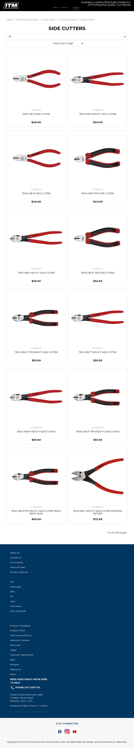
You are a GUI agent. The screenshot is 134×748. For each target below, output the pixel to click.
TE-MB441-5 (36, 110)
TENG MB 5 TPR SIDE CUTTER (97, 193)
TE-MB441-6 (36, 189)
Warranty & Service (19, 640)
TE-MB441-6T (97, 269)
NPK (12, 591)
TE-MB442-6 (97, 110)
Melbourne (15, 669)
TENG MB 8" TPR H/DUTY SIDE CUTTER (97, 431)
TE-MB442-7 (97, 348)
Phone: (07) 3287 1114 (27, 687)
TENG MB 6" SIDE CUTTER (36, 193)
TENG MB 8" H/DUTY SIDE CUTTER (36, 431)
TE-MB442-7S (98, 507)
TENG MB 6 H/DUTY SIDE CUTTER (97, 114)
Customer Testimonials (21, 655)
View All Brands (18, 611)
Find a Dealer (16, 562)
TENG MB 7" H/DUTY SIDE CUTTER (98, 352)
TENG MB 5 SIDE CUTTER (36, 114)
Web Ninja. (121, 742)
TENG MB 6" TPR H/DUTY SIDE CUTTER (36, 352)
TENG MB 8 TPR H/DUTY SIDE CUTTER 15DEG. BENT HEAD (36, 512)
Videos (13, 650)
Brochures (15, 645)
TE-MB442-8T (97, 427)
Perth (13, 674)
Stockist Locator (75, 8)
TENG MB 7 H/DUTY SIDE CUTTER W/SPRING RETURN (97, 512)
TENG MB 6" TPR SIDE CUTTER (97, 272)
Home (10, 20)
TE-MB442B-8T (36, 507)
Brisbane (14, 664)
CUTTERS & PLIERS (68, 20)
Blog (12, 659)
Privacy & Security (19, 572)
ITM (12, 582)
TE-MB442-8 (36, 427)
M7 (11, 596)
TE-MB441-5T (97, 189)
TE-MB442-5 (36, 269)
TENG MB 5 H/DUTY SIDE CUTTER (36, 272)
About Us (15, 552)
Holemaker (15, 586)
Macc (12, 601)
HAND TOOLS (48, 20)
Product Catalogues (20, 625)
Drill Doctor (16, 606)
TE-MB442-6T (36, 348)
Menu (55, 7)
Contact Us (15, 557)
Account (64, 7)
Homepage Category (27, 20)
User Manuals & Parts (20, 635)
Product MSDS (17, 630)
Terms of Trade (17, 567)
